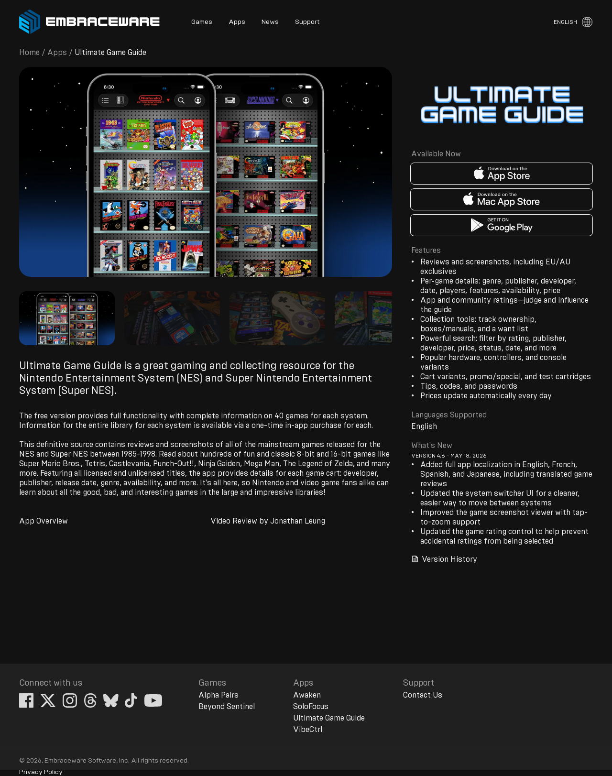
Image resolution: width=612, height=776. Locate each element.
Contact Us (422, 695)
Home (29, 52)
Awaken (307, 695)
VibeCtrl (307, 729)
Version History (444, 559)
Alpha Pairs (218, 695)
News (270, 22)
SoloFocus (310, 706)
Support (307, 22)
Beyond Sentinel (226, 706)
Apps (237, 22)
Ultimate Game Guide (329, 718)
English (565, 22)
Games (201, 22)
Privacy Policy (41, 772)
